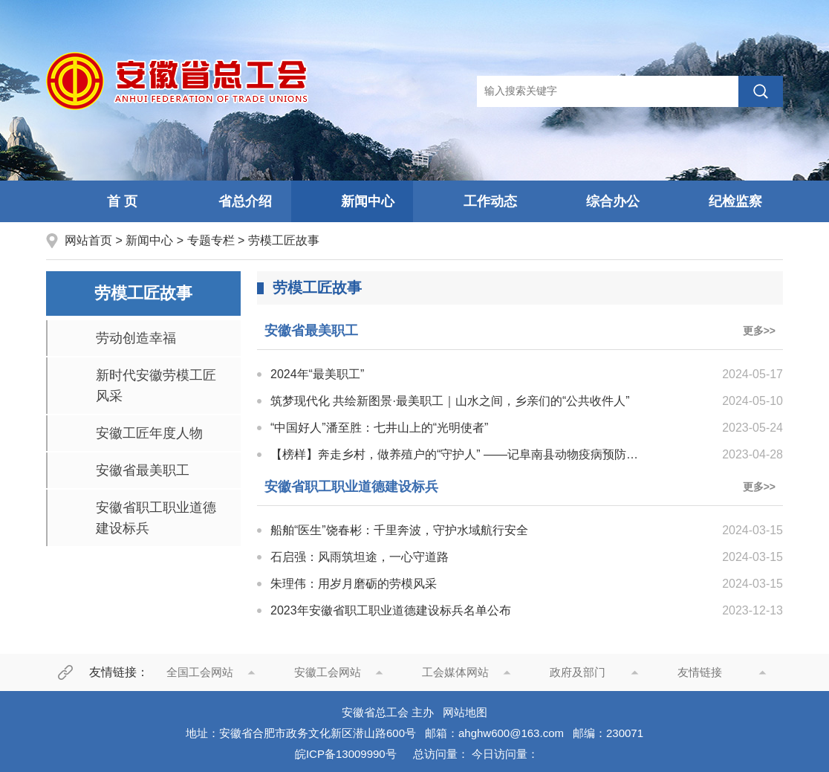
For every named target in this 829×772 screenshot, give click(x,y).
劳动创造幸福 (136, 338)
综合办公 (597, 202)
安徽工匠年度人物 (149, 433)
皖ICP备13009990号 (346, 753)
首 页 (106, 202)
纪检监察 (719, 202)
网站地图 (465, 712)
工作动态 (474, 202)
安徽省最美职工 (142, 470)
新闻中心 (352, 202)
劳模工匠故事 (283, 240)
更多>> (759, 331)
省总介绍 (229, 202)
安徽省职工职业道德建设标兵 (156, 518)
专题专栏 (211, 240)
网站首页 (90, 240)
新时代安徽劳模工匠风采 (156, 385)
